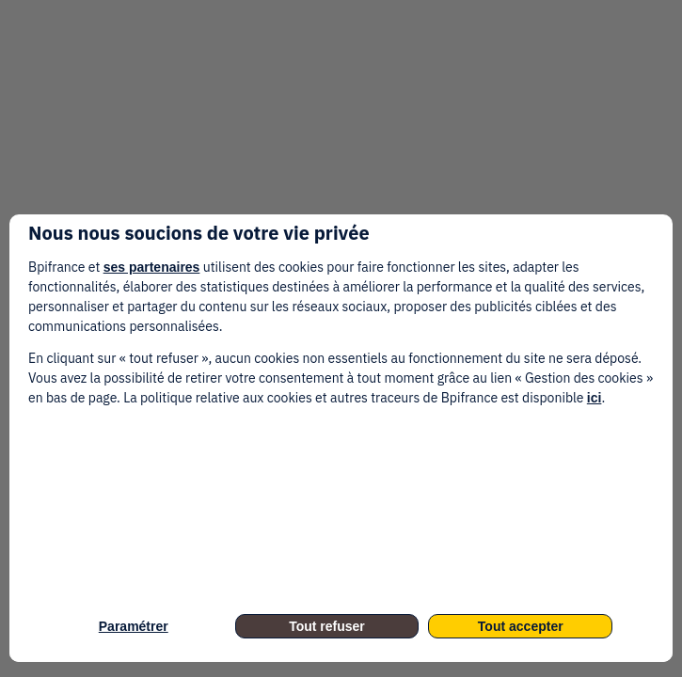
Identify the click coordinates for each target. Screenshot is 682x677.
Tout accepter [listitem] (520, 626)
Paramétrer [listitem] (133, 626)
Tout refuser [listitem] (327, 626)
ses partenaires (151, 267)
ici (594, 397)
